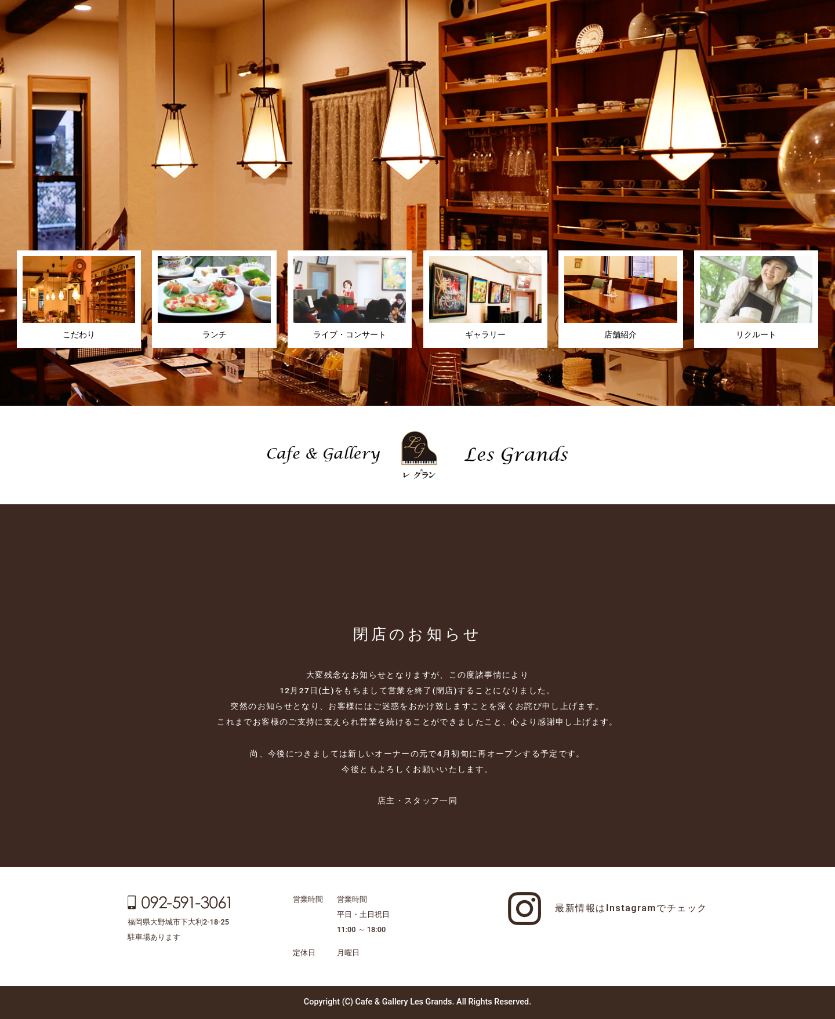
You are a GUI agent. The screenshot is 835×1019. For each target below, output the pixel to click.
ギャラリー (485, 298)
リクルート (756, 298)
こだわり (79, 298)
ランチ (214, 298)
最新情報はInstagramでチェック (631, 908)
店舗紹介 (620, 298)
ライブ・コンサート (349, 298)
